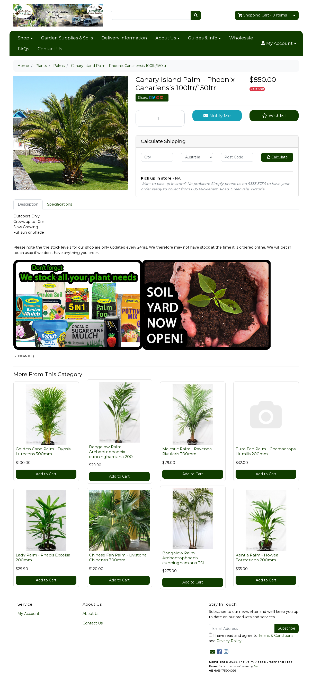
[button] (278, 43)
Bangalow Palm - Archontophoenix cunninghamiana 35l (183, 558)
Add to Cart (46, 474)
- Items (262, 15)
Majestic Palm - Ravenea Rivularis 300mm (187, 451)
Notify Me (217, 115)
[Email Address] (242, 628)
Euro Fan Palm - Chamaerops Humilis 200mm (266, 451)
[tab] (28, 204)
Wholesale (241, 37)
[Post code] (237, 157)
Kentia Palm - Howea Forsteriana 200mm (257, 557)
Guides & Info (202, 37)
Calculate (277, 157)
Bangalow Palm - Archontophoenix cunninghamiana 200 (111, 451)
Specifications (59, 204)
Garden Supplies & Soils (67, 37)
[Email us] (212, 652)
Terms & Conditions (275, 635)
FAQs (23, 48)
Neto (257, 666)
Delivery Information (124, 37)
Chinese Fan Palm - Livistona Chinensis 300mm (118, 557)
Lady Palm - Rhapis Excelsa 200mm (43, 557)
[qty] (157, 157)
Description (28, 204)
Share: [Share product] (151, 97)
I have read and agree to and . (251, 638)
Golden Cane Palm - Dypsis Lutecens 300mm (43, 451)
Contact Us (50, 48)
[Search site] (196, 15)
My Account (28, 613)
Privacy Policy (229, 641)
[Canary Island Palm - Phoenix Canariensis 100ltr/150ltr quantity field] (160, 118)
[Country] (197, 157)
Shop (23, 37)
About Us (165, 37)
